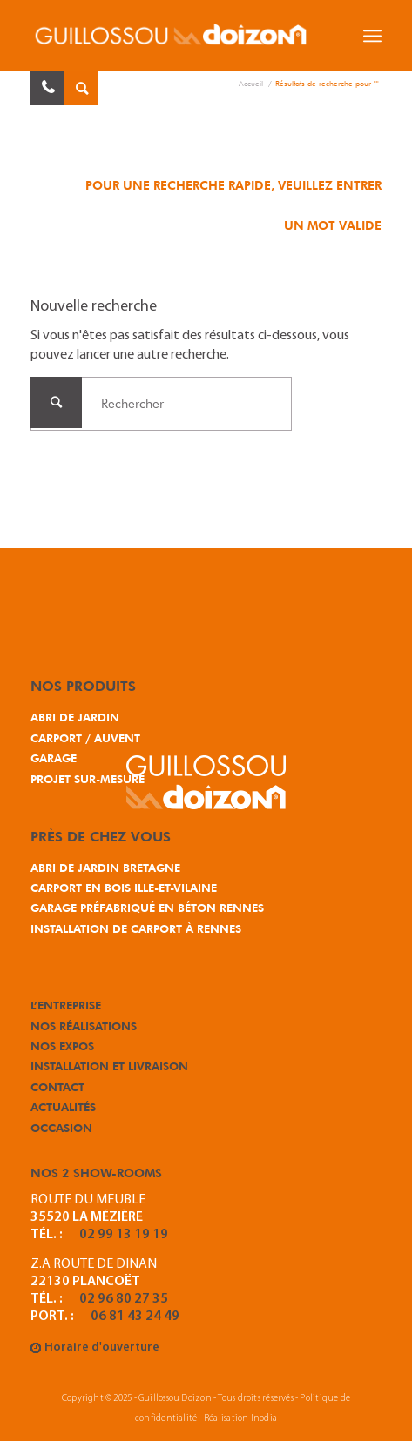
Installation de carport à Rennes (135, 928)
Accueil (251, 83)
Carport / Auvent (85, 738)
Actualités (63, 1107)
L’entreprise (65, 1005)
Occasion (61, 1128)
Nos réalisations (83, 1026)
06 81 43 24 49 (135, 1317)
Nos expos (62, 1046)
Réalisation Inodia (240, 1419)
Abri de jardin (74, 717)
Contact (57, 1087)
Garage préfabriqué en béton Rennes (147, 908)
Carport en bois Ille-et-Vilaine (123, 888)
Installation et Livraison (109, 1066)
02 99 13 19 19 (123, 1235)
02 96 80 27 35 (123, 1299)
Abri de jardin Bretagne (105, 868)
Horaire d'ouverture (101, 1347)
